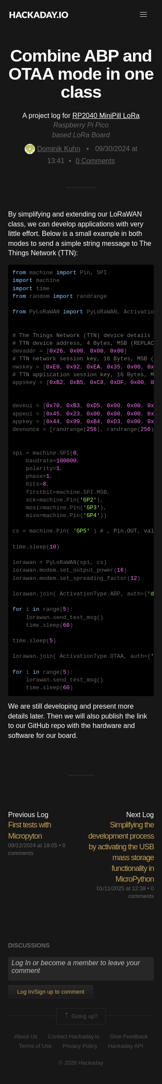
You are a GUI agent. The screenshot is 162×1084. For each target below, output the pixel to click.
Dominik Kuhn (52, 148)
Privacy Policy (80, 1046)
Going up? (80, 1016)
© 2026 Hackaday (81, 1062)
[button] (143, 14)
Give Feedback (128, 1036)
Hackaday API (125, 1046)
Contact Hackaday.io (73, 1036)
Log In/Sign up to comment (50, 991)
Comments (95, 160)
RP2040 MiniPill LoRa (106, 115)
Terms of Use (35, 1046)
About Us (25, 1036)
